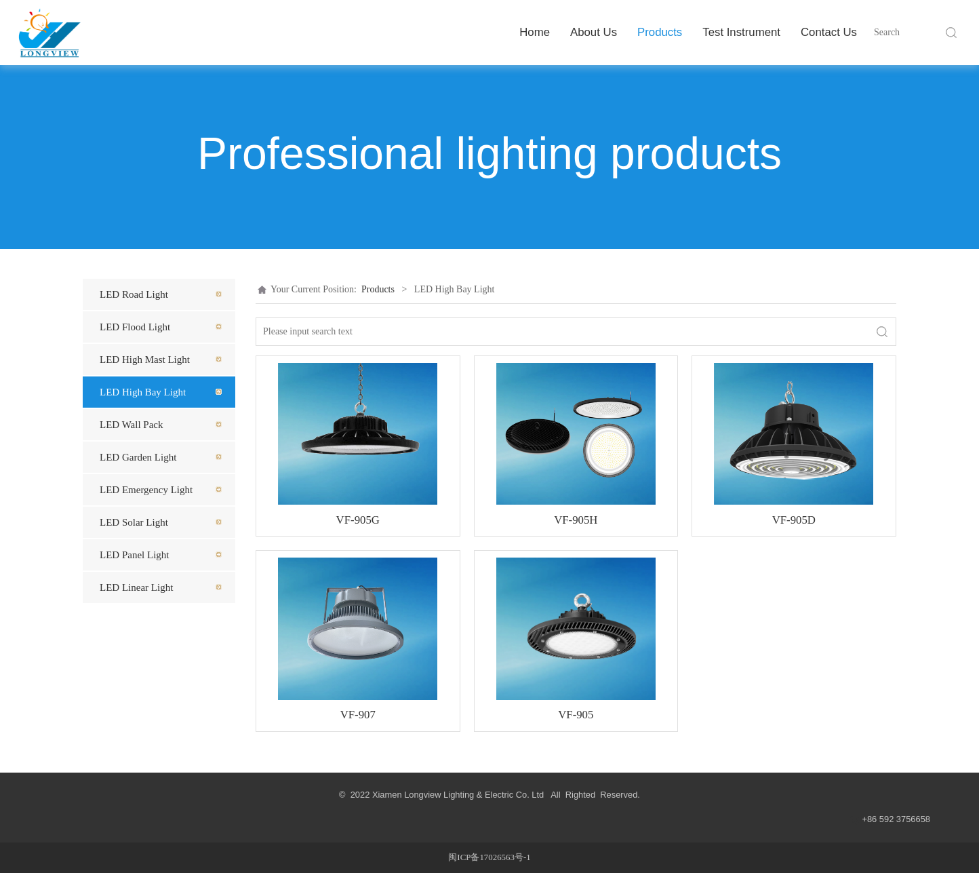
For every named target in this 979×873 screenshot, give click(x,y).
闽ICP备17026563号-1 (489, 857)
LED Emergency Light (146, 489)
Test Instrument (741, 32)
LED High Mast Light (145, 359)
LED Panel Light (134, 554)
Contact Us (829, 32)
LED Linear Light (136, 587)
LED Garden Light (138, 457)
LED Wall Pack (131, 424)
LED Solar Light (134, 522)
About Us (593, 32)
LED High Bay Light (143, 392)
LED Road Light (134, 294)
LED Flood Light (135, 327)
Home (534, 32)
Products (659, 32)
